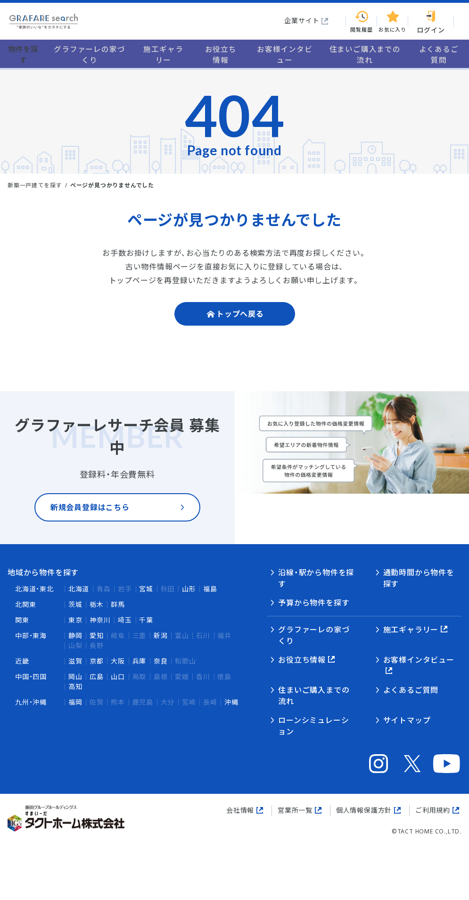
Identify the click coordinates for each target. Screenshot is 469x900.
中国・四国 (31, 676)
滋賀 (75, 660)
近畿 (22, 660)
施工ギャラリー (411, 629)
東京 (75, 619)
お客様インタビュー (418, 660)
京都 (97, 660)
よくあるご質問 (411, 690)
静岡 (75, 635)
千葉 (146, 619)
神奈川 (100, 619)
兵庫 (139, 660)
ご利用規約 (432, 810)
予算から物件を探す (313, 602)
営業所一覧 (295, 810)
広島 (97, 676)
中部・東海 (31, 635)
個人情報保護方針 (364, 810)
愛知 (97, 635)
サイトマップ (407, 720)
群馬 (118, 604)
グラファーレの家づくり (313, 635)
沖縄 (231, 702)
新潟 (161, 635)
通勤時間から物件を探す (418, 578)
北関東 (25, 604)
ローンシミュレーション (313, 726)
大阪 (118, 660)
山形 (189, 588)
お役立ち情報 (302, 660)
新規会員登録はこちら (90, 511)
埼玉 (125, 619)
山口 (118, 676)
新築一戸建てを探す (35, 185)
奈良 (161, 660)
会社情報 (240, 810)
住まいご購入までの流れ (313, 696)
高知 (75, 686)
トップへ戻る (240, 315)
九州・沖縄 (31, 702)
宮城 (146, 588)
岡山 (75, 676)
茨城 (75, 604)
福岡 (75, 702)
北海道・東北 (34, 588)
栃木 (97, 604)
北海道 (78, 588)
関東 (22, 619)
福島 (210, 588)
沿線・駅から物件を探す (316, 578)
